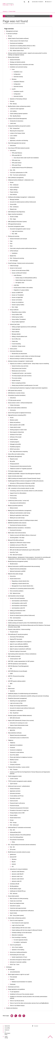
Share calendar (15, 331)
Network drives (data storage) (15, 573)
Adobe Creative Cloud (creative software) (18, 38)
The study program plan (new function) (22, 375)
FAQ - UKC (12, 830)
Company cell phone (15, 764)
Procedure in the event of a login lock (19, 810)
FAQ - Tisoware (13, 769)
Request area (13, 209)
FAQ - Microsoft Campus (16, 554)
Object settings (13, 189)
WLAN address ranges (15, 888)
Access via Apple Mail (17, 297)
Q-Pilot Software (14, 251)
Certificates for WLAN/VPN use (17, 891)
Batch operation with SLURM (17, 425)
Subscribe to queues (15, 905)
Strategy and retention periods (17, 62)
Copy (11, 241)
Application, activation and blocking (19, 140)
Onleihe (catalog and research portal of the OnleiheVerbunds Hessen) (25, 623)
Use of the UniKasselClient (16, 837)
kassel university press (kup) (15, 476)
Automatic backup (18, 76)
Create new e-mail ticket (16, 901)
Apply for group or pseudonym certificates (20, 649)
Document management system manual (20, 229)
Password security (14, 805)
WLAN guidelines (14, 886)
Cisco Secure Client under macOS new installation (26, 157)
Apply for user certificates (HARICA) (19, 644)
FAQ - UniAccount (14, 825)
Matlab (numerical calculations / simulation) (19, 527)
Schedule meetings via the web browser (22, 932)
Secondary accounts (15, 798)
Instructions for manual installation (19, 869)
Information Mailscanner (16, 351)
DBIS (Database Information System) (17, 221)
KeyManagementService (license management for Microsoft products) (25, 481)
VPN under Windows (17, 153)
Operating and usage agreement (18, 700)
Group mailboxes (14, 309)
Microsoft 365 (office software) (16, 540)
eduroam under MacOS (17, 874)
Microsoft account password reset (18, 547)
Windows (14, 79)
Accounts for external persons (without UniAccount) (23, 202)
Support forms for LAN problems (18, 493)
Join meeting (13, 111)
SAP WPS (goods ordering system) (16, 681)
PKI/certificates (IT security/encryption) (18, 634)
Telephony (10, 740)
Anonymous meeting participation (18, 952)
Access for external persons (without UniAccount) (22, 615)
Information (13, 410)
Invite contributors (14, 187)
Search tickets (13, 913)
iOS (13, 866)
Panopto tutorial (14, 632)
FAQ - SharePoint (14, 713)
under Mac (16, 285)
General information (15, 59)
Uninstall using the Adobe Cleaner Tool (19, 48)
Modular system (14, 420)
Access (11, 182)
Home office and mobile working (16, 454)
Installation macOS (18, 91)
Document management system (16, 226)
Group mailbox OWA (17, 314)
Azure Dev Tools (14, 552)
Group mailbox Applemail (18, 321)
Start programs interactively (17, 432)
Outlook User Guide (15, 324)
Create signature (16, 329)
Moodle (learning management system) (18, 561)
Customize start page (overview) (18, 908)
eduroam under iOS (16, 881)
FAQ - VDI (12, 847)
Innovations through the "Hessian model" (20, 959)
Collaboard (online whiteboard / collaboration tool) (21, 180)
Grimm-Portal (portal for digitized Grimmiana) (19, 412)
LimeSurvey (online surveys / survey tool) (18, 500)
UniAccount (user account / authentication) (19, 786)
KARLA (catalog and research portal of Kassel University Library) (24, 478)
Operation (12, 691)
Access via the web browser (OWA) (20, 270)
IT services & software (11, 33)
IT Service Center (11, 11)
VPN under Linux (16, 160)
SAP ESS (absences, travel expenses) (17, 663)
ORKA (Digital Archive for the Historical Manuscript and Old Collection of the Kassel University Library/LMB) (29, 626)
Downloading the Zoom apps (17, 954)
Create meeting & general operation (19, 113)
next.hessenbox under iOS (18, 608)
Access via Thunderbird (18, 295)
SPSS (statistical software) (15, 728)
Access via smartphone (17, 302)
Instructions (13, 145)
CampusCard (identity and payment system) (19, 126)
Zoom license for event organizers (20, 923)
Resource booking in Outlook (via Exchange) (21, 358)
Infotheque (9, 967)
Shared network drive (15, 578)
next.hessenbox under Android (19, 605)
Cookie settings (6, 1037)
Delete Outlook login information (23, 280)
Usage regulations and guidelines (16, 989)
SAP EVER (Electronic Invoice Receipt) (17, 671)
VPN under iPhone (16, 165)
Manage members (14, 199)
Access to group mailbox (18, 304)
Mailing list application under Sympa (19, 515)
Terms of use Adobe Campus (17, 1005)
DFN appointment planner (14, 224)
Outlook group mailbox (17, 317)
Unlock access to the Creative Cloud (19, 41)
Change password (14, 463)
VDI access (12, 849)
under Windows (17, 275)
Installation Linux (18, 71)
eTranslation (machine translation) (16, 395)
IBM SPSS (12, 730)
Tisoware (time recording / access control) (18, 767)
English (48, 1)
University (5, 11)
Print (11, 243)
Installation (14, 253)
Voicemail (12, 747)
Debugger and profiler (15, 444)
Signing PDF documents (16, 639)
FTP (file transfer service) (14, 400)
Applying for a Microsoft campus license (20, 542)
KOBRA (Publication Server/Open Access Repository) (21, 486)
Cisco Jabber (13, 762)
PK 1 (11, 678)
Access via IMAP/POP (17, 292)
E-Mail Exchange (14, 265)
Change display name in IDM (17, 813)
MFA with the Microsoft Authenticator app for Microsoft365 (25, 550)
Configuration (17, 74)
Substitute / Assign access (18, 346)
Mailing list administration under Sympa (20, 513)
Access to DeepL (14, 216)
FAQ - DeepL (13, 219)
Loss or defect (13, 135)
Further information (15, 405)
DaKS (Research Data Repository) (16, 211)
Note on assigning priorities (19, 383)
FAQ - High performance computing (19, 451)
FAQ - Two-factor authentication (18, 175)
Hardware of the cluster (16, 434)
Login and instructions (17, 231)
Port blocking (13, 498)
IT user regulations (14, 991)
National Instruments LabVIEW (17, 571)
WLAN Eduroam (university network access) (19, 852)
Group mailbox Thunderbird (19, 319)
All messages (11, 969)
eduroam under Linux (17, 876)
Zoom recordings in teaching (19, 937)
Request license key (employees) (18, 569)
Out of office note (16, 339)
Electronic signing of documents (18, 651)
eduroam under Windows (18, 871)
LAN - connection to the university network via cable (21, 488)
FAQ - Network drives (15, 593)
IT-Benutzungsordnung (7, 1033)
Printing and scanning (13, 236)
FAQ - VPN (12, 170)
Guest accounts (14, 800)
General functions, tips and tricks (20, 366)
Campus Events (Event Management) (17, 118)
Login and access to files (16, 703)
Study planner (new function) (19, 368)
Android (14, 864)
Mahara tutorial (14, 508)
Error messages (14, 260)
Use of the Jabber (14, 755)
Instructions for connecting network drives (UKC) (22, 588)
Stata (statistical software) (14, 733)
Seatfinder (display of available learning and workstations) (23, 693)
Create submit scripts (15, 427)
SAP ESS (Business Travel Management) (18, 666)
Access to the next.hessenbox (17, 598)
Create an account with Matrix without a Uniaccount (23, 535)
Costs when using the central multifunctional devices (23, 248)
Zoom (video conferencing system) (17, 918)
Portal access (13, 495)
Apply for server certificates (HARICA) (19, 646)
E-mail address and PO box (16, 796)
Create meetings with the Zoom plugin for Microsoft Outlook (27, 930)
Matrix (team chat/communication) (17, 532)
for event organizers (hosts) (21, 940)
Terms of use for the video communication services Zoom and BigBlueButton (29, 1003)
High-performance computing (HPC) (17, 415)
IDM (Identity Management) (15, 456)
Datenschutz (7, 1025)
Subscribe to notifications (16, 710)
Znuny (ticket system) (13, 896)
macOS (13, 89)
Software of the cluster (15, 437)
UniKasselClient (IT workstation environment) (19, 827)
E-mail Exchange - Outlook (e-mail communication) (21, 263)
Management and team (12, 31)
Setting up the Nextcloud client (17, 610)
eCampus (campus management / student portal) (20, 361)
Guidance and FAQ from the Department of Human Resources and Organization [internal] (30, 772)
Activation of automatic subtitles (18, 962)
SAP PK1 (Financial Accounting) (16, 676)
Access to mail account (16, 268)
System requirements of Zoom (19, 957)
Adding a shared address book (19, 336)
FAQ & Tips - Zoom (14, 964)
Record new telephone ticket (17, 903)
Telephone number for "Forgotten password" (21, 468)
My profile (12, 461)
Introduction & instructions (16, 121)
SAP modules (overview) (14, 656)
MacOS (13, 861)
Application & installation (16, 745)
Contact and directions (12, 1008)
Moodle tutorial (14, 564)
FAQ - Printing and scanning (17, 258)
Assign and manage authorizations (19, 705)
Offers (13, 842)
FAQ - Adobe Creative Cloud (17, 50)
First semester (13, 977)
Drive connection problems (16, 591)
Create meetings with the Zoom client (21, 927)
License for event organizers (17, 108)
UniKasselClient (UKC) (15, 832)
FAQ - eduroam (13, 893)
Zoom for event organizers (16, 920)
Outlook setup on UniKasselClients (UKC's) (26, 277)
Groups (12, 820)
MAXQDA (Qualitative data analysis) (17, 522)
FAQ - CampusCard (14, 128)
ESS (11, 668)
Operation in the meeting (18, 949)
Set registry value (19, 282)
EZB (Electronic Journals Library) (16, 393)
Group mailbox (13, 815)
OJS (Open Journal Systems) (15, 620)
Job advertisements (15, 972)
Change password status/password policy (20, 466)
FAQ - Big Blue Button (15, 116)
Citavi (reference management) (16, 177)
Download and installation (16, 43)
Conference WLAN (14, 884)
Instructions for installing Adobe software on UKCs (22, 45)
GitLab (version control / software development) (20, 402)
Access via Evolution (17, 300)
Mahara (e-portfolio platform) (15, 505)
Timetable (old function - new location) (21, 373)
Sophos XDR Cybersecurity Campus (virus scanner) (21, 720)
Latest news (13, 123)
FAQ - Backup (13, 103)
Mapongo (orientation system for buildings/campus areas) (23, 520)
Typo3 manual (13, 783)
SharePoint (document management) (17, 698)
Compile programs (14, 442)
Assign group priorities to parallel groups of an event (25, 385)
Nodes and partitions (15, 422)
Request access (14, 459)
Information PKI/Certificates (17, 636)
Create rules (15, 341)
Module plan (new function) (19, 371)
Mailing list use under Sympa (17, 517)
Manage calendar (16, 334)
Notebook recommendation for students (22, 981)
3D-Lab (10, 36)
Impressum (7, 1029)
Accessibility (7, 1027)
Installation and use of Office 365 (18, 545)
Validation (12, 138)
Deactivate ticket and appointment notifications (22, 910)
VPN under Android (16, 162)
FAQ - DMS (14, 233)
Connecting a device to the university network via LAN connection (26, 490)
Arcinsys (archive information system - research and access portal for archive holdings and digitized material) (27, 54)
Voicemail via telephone (16, 750)
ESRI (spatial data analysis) (15, 390)
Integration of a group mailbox (21, 290)
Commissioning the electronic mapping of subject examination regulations (28, 388)
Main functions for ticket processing (19, 898)
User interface (13, 194)
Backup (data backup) (13, 57)
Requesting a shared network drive (20, 581)
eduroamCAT (13, 857)
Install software (14, 439)
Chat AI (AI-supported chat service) (16, 143)
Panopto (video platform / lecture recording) (19, 629)
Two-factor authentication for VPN (18, 172)
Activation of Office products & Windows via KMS (22, 483)
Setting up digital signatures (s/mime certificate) (24, 326)
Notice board (11, 688)
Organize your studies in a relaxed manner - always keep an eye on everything (29, 363)
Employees (12, 984)
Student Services (16, 380)
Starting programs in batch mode (18, 429)
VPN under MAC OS (17, 155)
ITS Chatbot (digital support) (15, 471)
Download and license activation (18, 525)
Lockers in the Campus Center (17, 133)
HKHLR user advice (15, 449)
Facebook (36, 1025)
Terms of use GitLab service (17, 1000)
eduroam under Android (18, 879)
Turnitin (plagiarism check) (15, 776)
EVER (11, 673)
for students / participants (20, 942)
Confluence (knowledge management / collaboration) (21, 197)
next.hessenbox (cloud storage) (16, 596)
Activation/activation (15, 793)
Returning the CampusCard (16, 130)
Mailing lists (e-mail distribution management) (19, 510)
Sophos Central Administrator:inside (19, 725)
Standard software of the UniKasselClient (20, 834)
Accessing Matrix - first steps (17, 537)
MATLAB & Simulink (15, 718)
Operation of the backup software (18, 99)
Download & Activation (15, 530)
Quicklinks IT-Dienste (37, 1)
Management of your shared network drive (22, 586)
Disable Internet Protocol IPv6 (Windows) (22, 167)
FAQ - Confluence (14, 206)
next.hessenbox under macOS (19, 603)
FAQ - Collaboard (14, 185)
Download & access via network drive (19, 737)
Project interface (14, 192)
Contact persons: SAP (15, 658)
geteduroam (13, 854)
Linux (13, 69)
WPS (11, 683)
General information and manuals (18, 238)
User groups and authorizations (18, 503)
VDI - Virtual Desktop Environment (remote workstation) (22, 844)
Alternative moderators (17, 935)
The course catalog (16, 378)
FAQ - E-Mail (15, 307)
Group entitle (13, 204)
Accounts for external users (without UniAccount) (22, 708)
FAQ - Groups (13, 822)
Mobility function (14, 759)
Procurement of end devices (17, 839)
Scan (11, 246)
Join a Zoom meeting (17, 947)
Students (12, 979)
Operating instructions (15, 613)
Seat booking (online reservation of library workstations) (22, 654)
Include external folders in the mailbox (23, 287)
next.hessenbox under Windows (20, 600)
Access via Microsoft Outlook (19, 273)
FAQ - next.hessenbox (15, 618)
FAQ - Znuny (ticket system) (17, 915)
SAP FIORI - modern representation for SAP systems (21, 661)
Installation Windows (19, 81)
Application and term (15, 791)
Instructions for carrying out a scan (19, 723)
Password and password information (19, 808)
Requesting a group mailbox (19, 312)
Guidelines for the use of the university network (22, 994)
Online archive (13, 348)
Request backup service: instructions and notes (22, 64)
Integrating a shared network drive (20, 583)
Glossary (12, 101)
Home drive (13, 576)
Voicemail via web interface (17, 752)
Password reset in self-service (17, 803)
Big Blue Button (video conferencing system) (19, 106)
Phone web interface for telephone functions (21, 757)
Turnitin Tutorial (14, 778)
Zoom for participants (15, 945)
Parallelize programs (15, 446)
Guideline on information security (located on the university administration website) (28, 997)
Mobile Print (13, 255)
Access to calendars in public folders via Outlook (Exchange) (25, 356)
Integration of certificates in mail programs (20, 641)
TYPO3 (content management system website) (20, 781)
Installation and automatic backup (18, 67)
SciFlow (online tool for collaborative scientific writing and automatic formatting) (28, 696)
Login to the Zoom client (18, 925)
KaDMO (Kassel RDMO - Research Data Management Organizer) (24, 473)
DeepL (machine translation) (15, 214)
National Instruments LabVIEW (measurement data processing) (24, 566)
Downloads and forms (13, 987)
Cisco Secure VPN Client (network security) (19, 148)
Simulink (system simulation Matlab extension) (20, 715)
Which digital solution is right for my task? (18, 974)
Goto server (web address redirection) (17, 407)
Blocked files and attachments (19, 353)
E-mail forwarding (16, 343)
